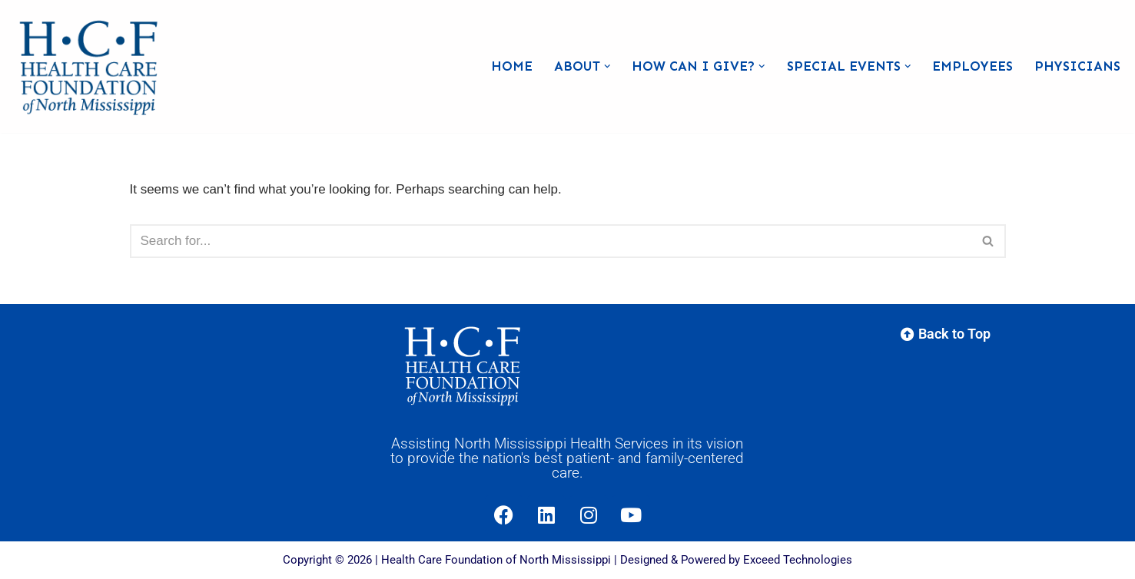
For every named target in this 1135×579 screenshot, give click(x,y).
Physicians (1077, 66)
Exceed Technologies (797, 560)
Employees (972, 66)
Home (512, 66)
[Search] (550, 241)
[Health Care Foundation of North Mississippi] (92, 66)
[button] (607, 66)
